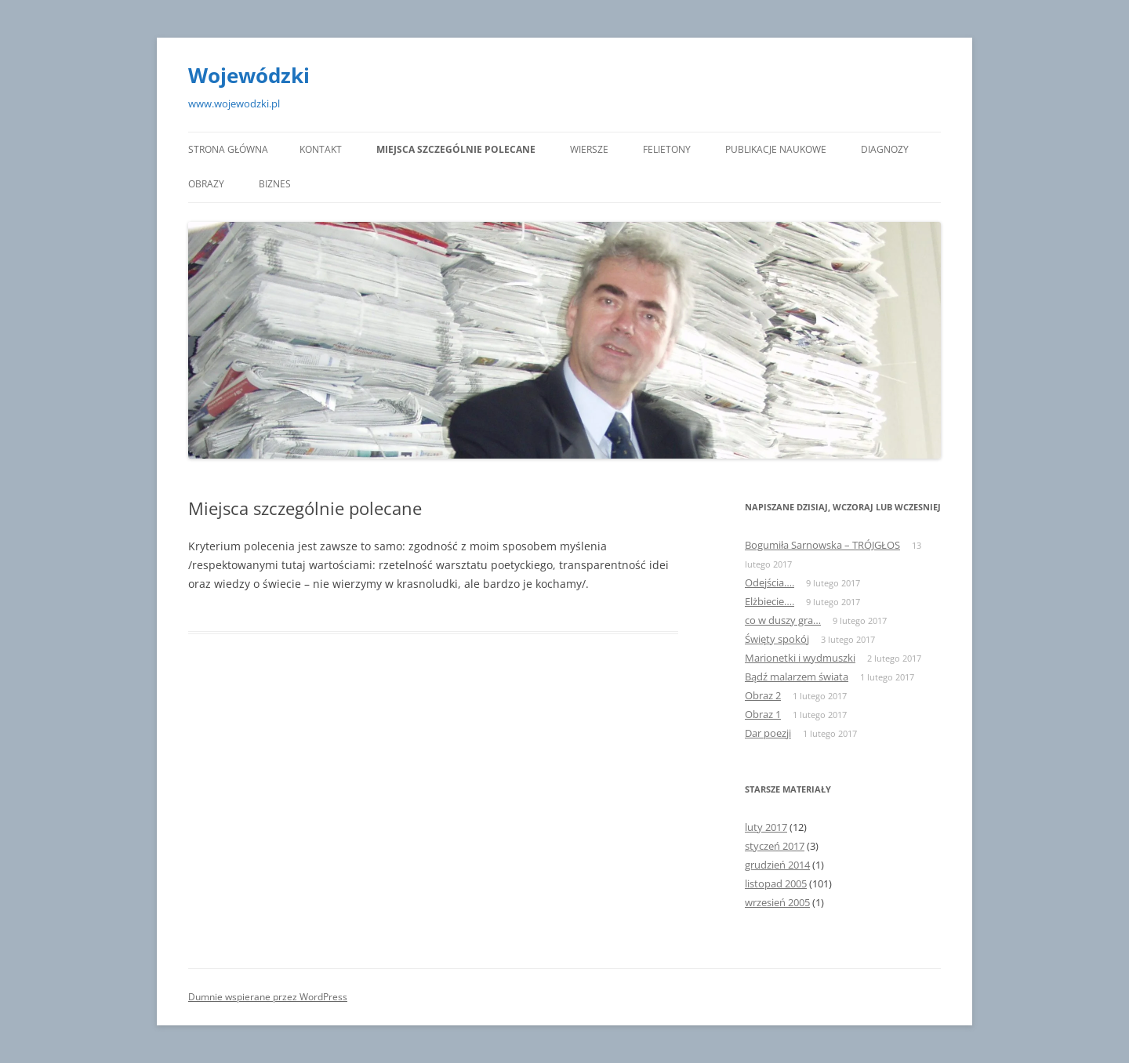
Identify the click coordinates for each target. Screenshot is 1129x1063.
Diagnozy (885, 149)
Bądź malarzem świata (796, 676)
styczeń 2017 (774, 846)
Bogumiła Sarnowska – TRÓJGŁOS (822, 545)
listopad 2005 (776, 883)
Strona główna (228, 149)
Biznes (275, 183)
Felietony (667, 149)
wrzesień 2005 (777, 902)
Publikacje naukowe (775, 149)
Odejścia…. (769, 582)
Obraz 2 (763, 695)
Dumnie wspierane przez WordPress (267, 996)
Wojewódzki (249, 75)
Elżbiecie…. (769, 601)
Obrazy (206, 183)
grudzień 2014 (777, 865)
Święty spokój (777, 639)
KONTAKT (320, 149)
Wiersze (589, 149)
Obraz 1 (763, 714)
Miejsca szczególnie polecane (455, 149)
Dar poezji (768, 733)
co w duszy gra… (783, 620)
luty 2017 (766, 827)
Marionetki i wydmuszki (800, 658)
